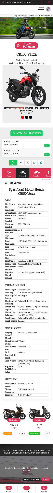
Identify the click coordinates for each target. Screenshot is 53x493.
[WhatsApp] (49, 3)
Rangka (36, 173)
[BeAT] (39, 412)
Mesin (9, 173)
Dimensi (22, 173)
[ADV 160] (14, 412)
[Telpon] (42, 3)
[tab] (22, 117)
